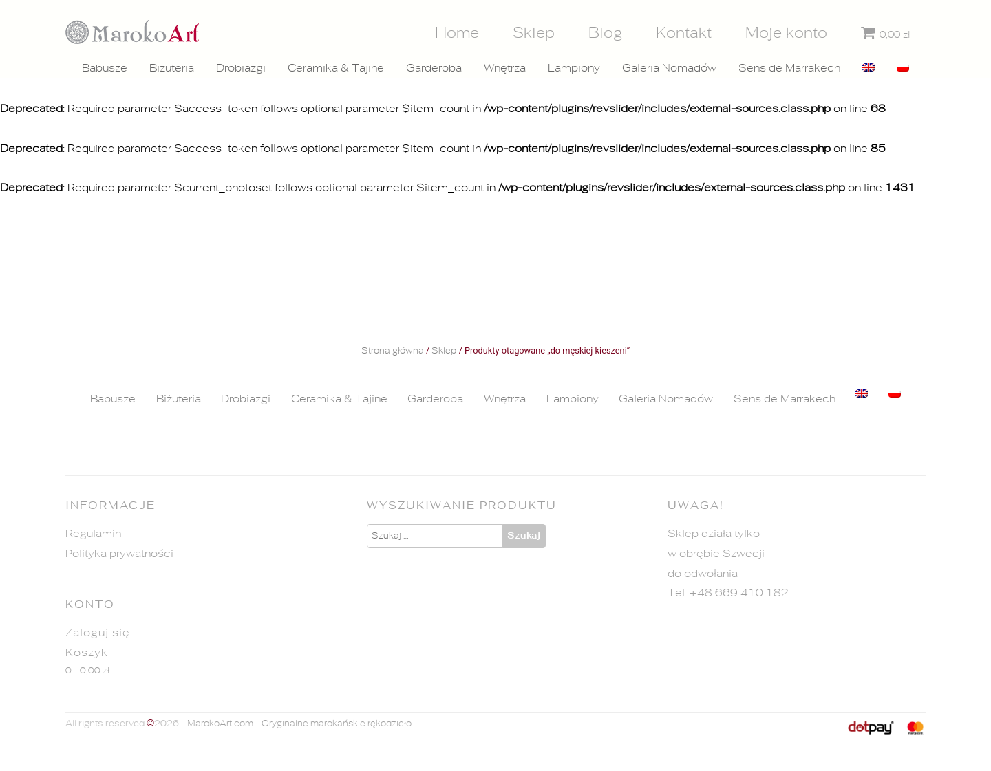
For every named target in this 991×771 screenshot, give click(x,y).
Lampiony (574, 68)
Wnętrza (505, 68)
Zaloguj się (97, 632)
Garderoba (434, 68)
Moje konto (786, 33)
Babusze (104, 68)
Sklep (534, 33)
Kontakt (684, 33)
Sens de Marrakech (789, 68)
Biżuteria (171, 68)
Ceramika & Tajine (336, 68)
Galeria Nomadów (669, 68)
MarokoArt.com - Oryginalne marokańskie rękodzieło (299, 723)
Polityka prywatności (119, 553)
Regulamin (93, 533)
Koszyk (86, 652)
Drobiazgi (241, 68)
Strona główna (392, 351)
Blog (605, 33)
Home (457, 33)
